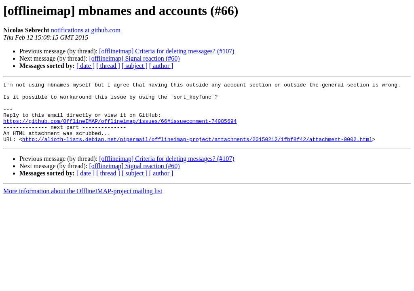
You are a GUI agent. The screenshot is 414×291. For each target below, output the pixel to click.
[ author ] (161, 65)
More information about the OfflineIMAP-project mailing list (82, 203)
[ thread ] (108, 65)
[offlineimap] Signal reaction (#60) (134, 58)
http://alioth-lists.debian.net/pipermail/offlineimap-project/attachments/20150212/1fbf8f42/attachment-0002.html (197, 151)
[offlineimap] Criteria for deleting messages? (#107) (166, 51)
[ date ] (85, 65)
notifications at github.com (85, 30)
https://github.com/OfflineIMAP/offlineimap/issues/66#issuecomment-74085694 (120, 129)
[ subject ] (135, 65)
